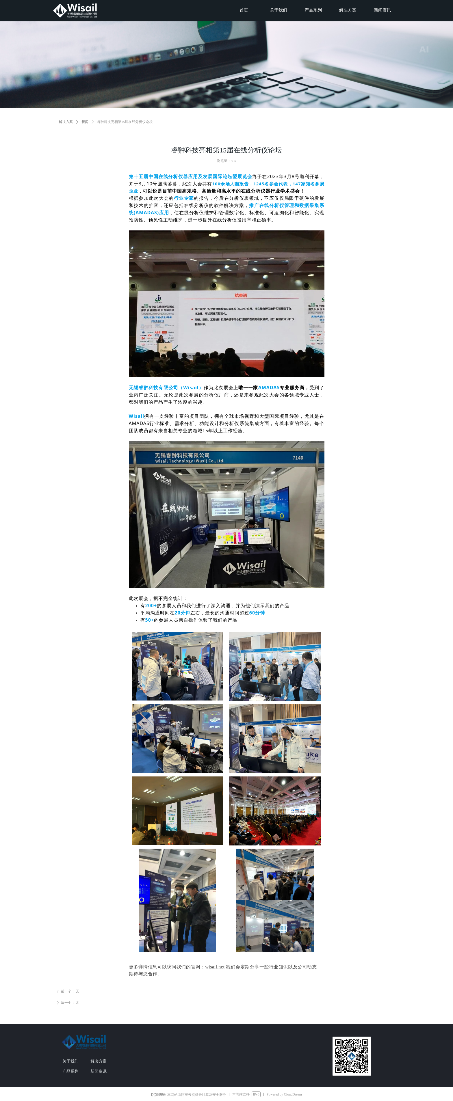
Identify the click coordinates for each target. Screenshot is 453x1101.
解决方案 (66, 122)
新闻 (84, 122)
